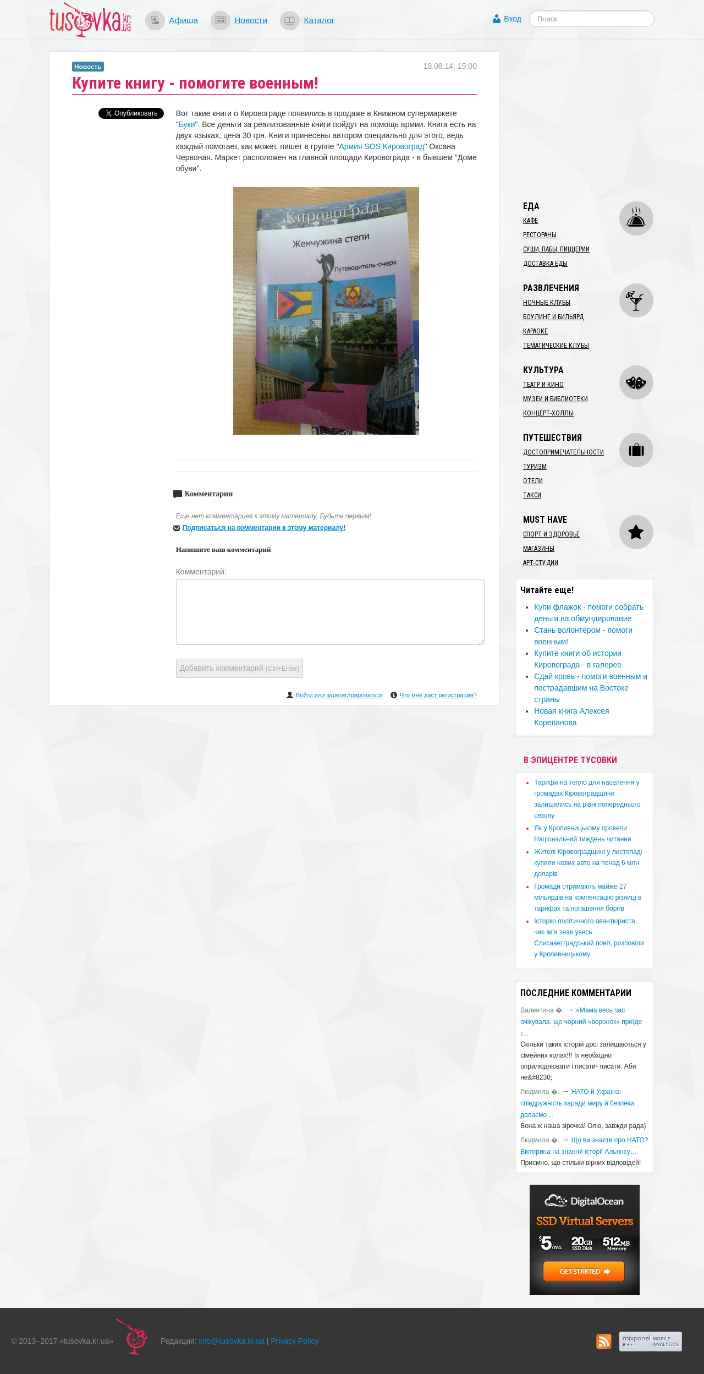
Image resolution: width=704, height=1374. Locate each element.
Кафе (530, 221)
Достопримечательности (563, 452)
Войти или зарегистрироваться (339, 695)
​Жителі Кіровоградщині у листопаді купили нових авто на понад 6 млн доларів (588, 863)
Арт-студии (540, 563)
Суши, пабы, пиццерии (556, 249)
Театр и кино (543, 384)
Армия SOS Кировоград (381, 146)
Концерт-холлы (548, 413)
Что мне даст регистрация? (438, 695)
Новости (250, 20)
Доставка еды (545, 263)
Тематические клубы (556, 345)
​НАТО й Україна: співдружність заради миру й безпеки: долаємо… (578, 1103)
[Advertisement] (597, 120)
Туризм (535, 466)
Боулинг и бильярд (553, 317)
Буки (187, 124)
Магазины (538, 548)
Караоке (535, 331)
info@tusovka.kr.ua (232, 1341)
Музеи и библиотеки (555, 399)
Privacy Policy (294, 1341)
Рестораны (540, 235)
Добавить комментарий (240, 668)
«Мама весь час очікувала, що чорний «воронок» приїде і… (581, 1021)
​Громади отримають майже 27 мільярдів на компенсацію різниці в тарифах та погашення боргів (587, 897)
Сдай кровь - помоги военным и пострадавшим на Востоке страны (590, 688)
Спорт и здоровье (551, 534)
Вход (512, 18)
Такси (532, 495)
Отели (533, 481)
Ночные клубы (546, 302)
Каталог (319, 20)
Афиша (183, 20)
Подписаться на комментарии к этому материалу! (264, 528)
